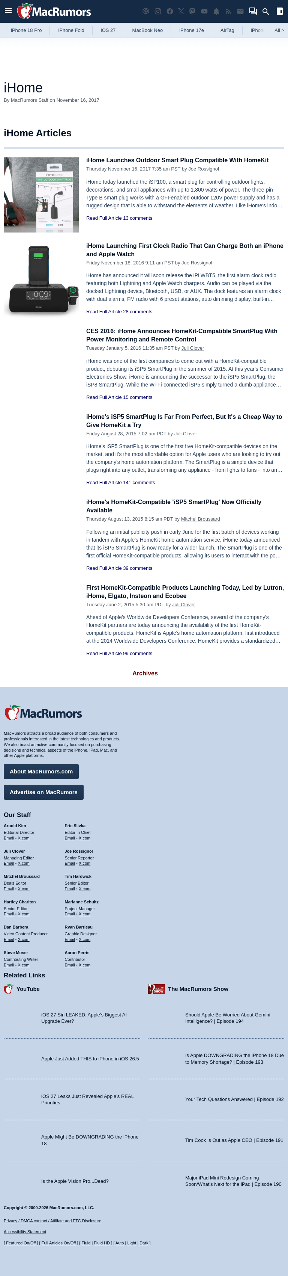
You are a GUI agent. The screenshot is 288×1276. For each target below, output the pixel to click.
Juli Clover (193, 348)
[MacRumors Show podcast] (146, 11)
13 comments (137, 218)
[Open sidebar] (279, 12)
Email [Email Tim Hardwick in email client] (70, 887)
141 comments (139, 482)
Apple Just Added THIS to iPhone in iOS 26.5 (90, 1057)
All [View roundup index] (279, 30)
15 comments (137, 397)
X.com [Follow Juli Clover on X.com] (24, 862)
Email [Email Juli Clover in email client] (9, 862)
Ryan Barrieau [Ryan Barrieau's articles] (79, 926)
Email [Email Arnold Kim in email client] (9, 837)
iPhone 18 (262, 30)
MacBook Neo (147, 30)
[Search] (268, 11)
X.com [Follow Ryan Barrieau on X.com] (84, 938)
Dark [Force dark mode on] (144, 1243)
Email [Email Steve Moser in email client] (9, 963)
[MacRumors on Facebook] (170, 11)
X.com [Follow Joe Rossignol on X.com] (84, 862)
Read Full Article (104, 218)
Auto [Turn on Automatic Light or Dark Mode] (120, 1243)
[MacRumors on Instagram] (158, 11)
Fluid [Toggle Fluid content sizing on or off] (85, 1243)
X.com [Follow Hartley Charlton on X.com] (24, 913)
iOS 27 (108, 30)
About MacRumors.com (41, 770)
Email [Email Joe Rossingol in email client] (70, 862)
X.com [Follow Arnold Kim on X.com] (24, 837)
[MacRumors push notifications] (216, 11)
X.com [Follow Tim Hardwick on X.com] (84, 887)
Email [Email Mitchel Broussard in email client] (9, 887)
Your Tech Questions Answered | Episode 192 (234, 1098)
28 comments (137, 311)
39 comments (137, 568)
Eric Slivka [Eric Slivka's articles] (75, 824)
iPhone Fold (71, 30)
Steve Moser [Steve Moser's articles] (16, 951)
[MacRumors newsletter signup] (240, 11)
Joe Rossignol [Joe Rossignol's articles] (79, 850)
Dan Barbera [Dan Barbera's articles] (16, 926)
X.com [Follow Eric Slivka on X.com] (84, 837)
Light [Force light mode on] (131, 1243)
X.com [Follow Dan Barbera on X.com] (24, 938)
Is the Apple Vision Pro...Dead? (75, 1179)
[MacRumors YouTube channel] (204, 11)
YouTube (28, 988)
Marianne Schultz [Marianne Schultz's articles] (82, 900)
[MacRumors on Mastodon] (192, 11)
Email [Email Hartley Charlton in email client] (9, 913)
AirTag (227, 30)
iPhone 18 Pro (26, 30)
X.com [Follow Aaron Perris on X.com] (84, 963)
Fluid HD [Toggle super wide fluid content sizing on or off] (102, 1243)
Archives (145, 673)
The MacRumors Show (198, 988)
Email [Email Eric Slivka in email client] (70, 837)
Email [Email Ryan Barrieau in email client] (70, 938)
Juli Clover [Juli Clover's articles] (14, 850)
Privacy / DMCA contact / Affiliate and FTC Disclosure (52, 1221)
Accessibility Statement (25, 1231)
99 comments (137, 653)
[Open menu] (8, 11)
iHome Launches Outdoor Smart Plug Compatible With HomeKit (183, 160)
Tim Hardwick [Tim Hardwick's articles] (78, 875)
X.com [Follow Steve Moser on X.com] (24, 963)
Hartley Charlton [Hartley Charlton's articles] (20, 900)
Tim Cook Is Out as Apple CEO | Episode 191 (234, 1139)
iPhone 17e (191, 30)
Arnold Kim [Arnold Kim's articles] (15, 824)
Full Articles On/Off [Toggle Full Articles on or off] (59, 1243)
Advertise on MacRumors (44, 791)
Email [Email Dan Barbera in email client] (9, 938)
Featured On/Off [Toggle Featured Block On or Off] (21, 1243)
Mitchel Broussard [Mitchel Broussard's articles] (22, 875)
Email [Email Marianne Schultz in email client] (70, 913)
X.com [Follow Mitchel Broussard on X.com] (24, 887)
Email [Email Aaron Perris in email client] (70, 963)
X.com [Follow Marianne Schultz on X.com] (84, 913)
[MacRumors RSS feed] (228, 11)
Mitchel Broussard (200, 519)
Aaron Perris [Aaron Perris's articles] (77, 951)
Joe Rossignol (203, 169)
